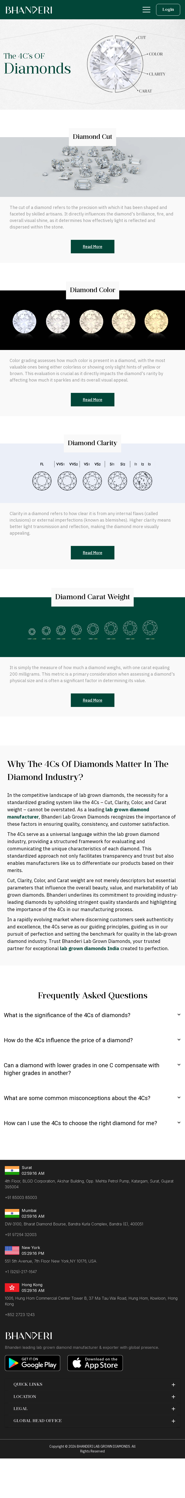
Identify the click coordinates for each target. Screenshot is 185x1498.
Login (168, 9)
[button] (92, 1385)
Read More (92, 246)
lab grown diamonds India (90, 948)
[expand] (179, 1014)
